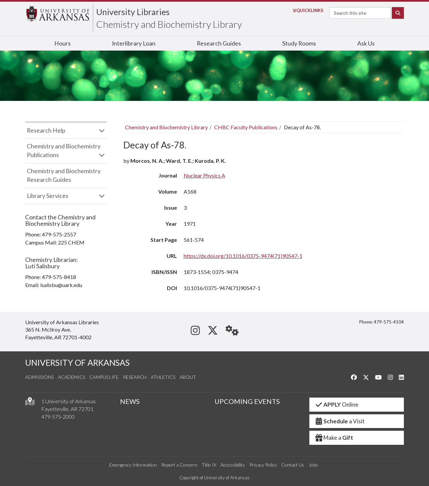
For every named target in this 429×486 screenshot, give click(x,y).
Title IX (209, 465)
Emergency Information (133, 465)
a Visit (340, 421)
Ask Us (366, 43)
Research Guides (219, 43)
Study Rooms (299, 43)
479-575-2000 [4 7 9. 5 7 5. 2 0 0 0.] (58, 416)
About (188, 377)
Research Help (46, 130)
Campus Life (104, 377)
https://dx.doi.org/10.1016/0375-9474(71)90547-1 (243, 256)
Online (337, 404)
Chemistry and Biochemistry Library (169, 24)
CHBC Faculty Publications (246, 127)
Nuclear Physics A (204, 175)
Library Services (47, 195)
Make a (334, 437)
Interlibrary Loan (134, 43)
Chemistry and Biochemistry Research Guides (64, 175)
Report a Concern (179, 465)
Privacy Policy (263, 465)
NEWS (130, 401)
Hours (62, 43)
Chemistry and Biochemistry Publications (64, 150)
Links (308, 10)
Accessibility (233, 465)
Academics (71, 377)
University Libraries (133, 12)
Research (134, 377)
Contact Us (292, 465)
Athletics (163, 377)
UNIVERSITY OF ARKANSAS (77, 362)
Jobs (313, 465)
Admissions (39, 377)
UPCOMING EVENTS (247, 401)
